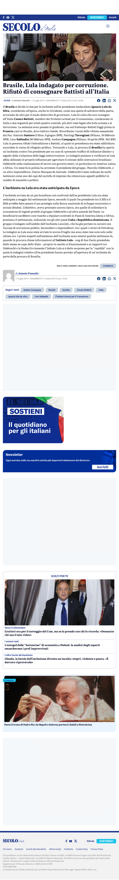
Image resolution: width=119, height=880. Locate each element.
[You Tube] (8, 17)
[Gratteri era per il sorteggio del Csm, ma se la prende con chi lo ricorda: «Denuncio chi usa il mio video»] (59, 602)
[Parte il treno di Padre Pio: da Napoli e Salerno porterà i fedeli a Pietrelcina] (59, 699)
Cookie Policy (82, 849)
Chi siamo (7, 849)
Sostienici (19, 849)
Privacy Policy (97, 849)
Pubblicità (68, 849)
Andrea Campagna (32, 290)
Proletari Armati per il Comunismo (71, 296)
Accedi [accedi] (112, 17)
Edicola (81, 17)
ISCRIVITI (102, 467)
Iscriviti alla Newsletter (36, 849)
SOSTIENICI (97, 17)
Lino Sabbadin (41, 296)
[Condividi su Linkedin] (104, 101)
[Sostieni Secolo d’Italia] (33, 442)
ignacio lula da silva (18, 296)
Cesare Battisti (84, 290)
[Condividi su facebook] (98, 101)
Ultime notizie (55, 849)
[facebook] (3, 17)
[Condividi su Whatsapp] (109, 101)
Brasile (51, 290)
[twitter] (12, 17)
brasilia (66, 290)
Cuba (101, 290)
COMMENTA (108, 266)
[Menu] (108, 26)
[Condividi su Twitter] (114, 101)
